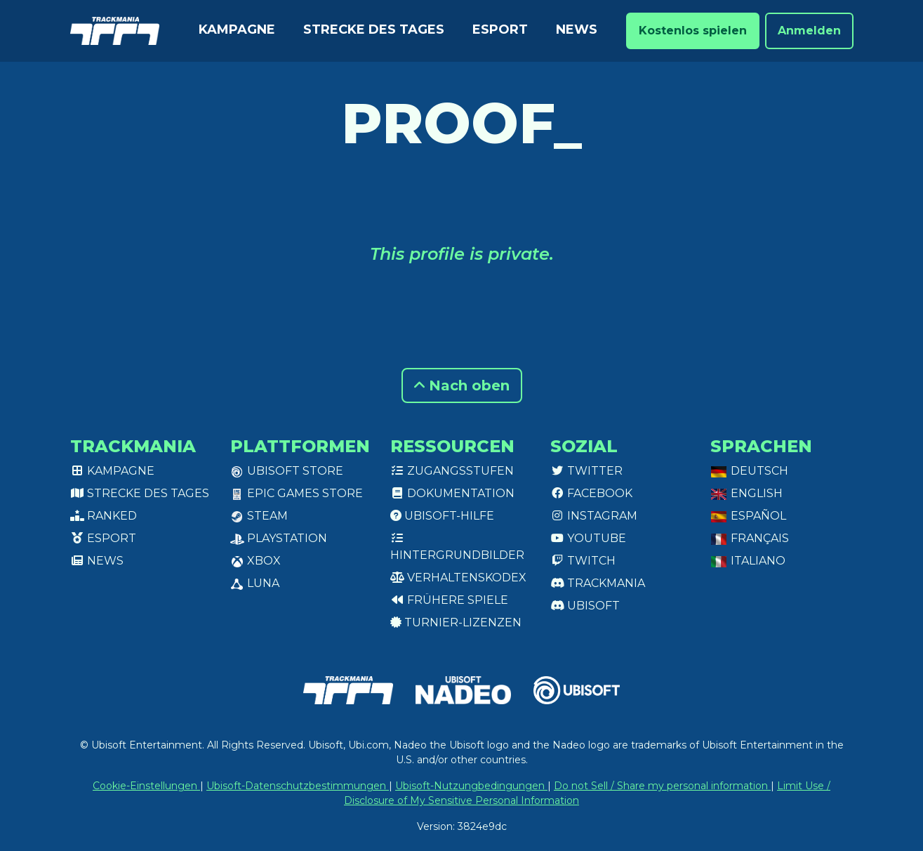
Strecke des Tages (373, 29)
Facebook (591, 493)
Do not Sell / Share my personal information (662, 785)
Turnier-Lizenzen (456, 622)
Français (749, 538)
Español (748, 515)
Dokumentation (452, 493)
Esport (500, 29)
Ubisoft (585, 605)
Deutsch (749, 470)
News (576, 29)
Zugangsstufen (452, 470)
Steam (259, 515)
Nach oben (462, 385)
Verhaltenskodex (458, 577)
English (746, 493)
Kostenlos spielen (693, 30)
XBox (255, 560)
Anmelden (809, 30)
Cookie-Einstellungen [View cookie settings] (146, 785)
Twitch (583, 560)
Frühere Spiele (449, 600)
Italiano (747, 560)
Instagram (593, 515)
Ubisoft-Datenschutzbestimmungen (297, 785)
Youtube (588, 538)
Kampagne (237, 29)
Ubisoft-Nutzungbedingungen (471, 785)
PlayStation (278, 538)
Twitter (586, 470)
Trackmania (597, 583)
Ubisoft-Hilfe (442, 515)
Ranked (103, 515)
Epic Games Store (296, 493)
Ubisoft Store (286, 470)
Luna (254, 583)
